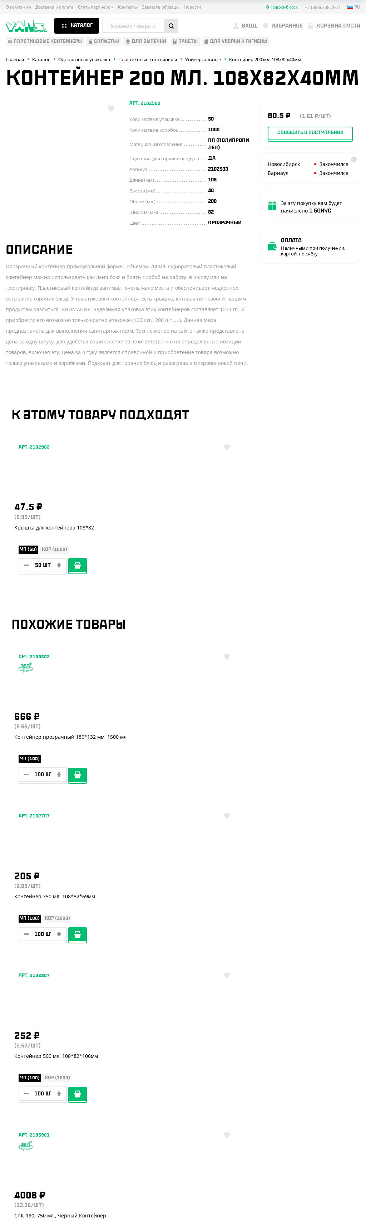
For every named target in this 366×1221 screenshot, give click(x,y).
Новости (192, 7)
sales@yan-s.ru (324, 1111)
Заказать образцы (160, 7)
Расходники (22, 1105)
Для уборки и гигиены (34, 1095)
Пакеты (15, 1084)
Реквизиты (99, 1063)
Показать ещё (183, 971)
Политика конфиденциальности (325, 1172)
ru (353, 7)
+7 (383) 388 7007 (324, 1048)
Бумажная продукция (35, 1052)
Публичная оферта (310, 1166)
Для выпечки (23, 1073)
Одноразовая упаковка (37, 1032)
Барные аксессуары (32, 1063)
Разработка (326, 1195)
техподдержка (328, 1200)
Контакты (128, 7)
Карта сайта (303, 1177)
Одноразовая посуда (34, 1042)
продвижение (328, 1206)
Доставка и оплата (54, 7)
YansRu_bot (324, 1079)
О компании (18, 7)
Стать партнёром (96, 7)
